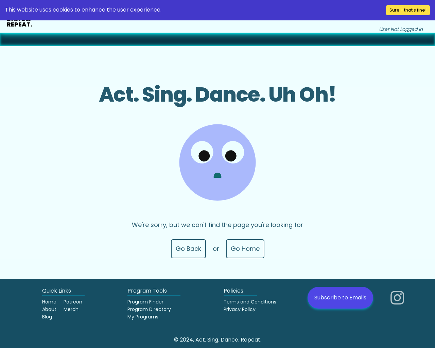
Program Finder (145, 301)
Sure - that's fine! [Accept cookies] (408, 10)
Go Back (188, 248)
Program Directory (149, 309)
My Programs (142, 316)
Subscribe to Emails (340, 297)
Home (49, 301)
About (49, 309)
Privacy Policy (240, 309)
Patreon (73, 301)
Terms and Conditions (250, 301)
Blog (47, 316)
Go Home (245, 248)
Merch (71, 309)
